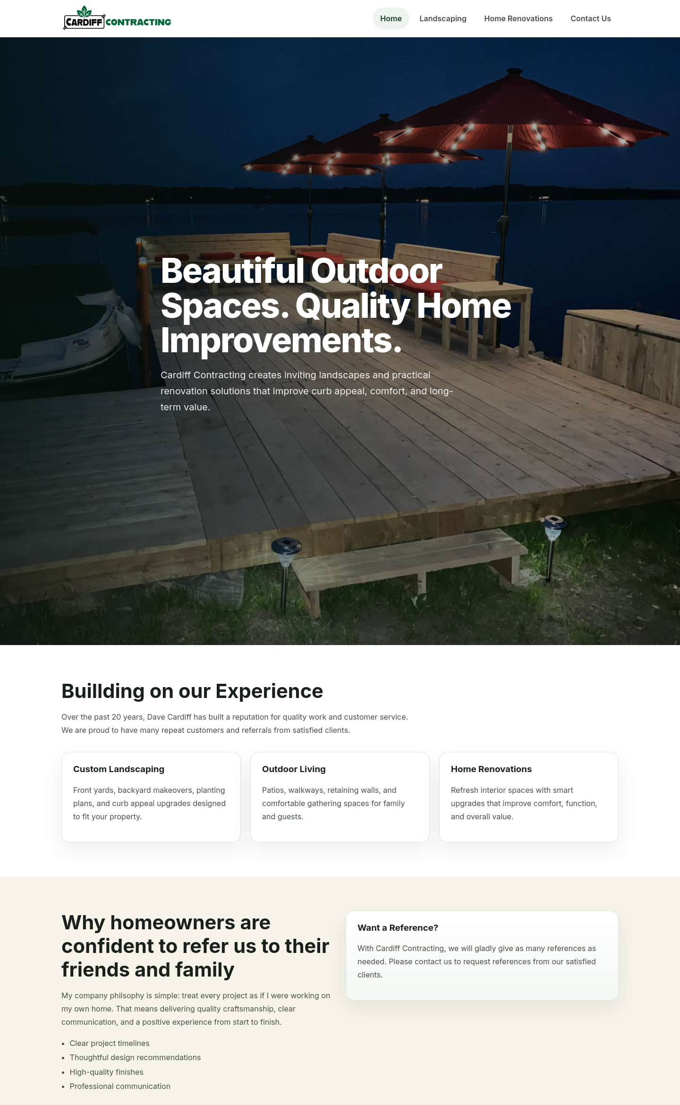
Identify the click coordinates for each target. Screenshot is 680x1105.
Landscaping (442, 18)
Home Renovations (518, 18)
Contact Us (590, 18)
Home (391, 18)
